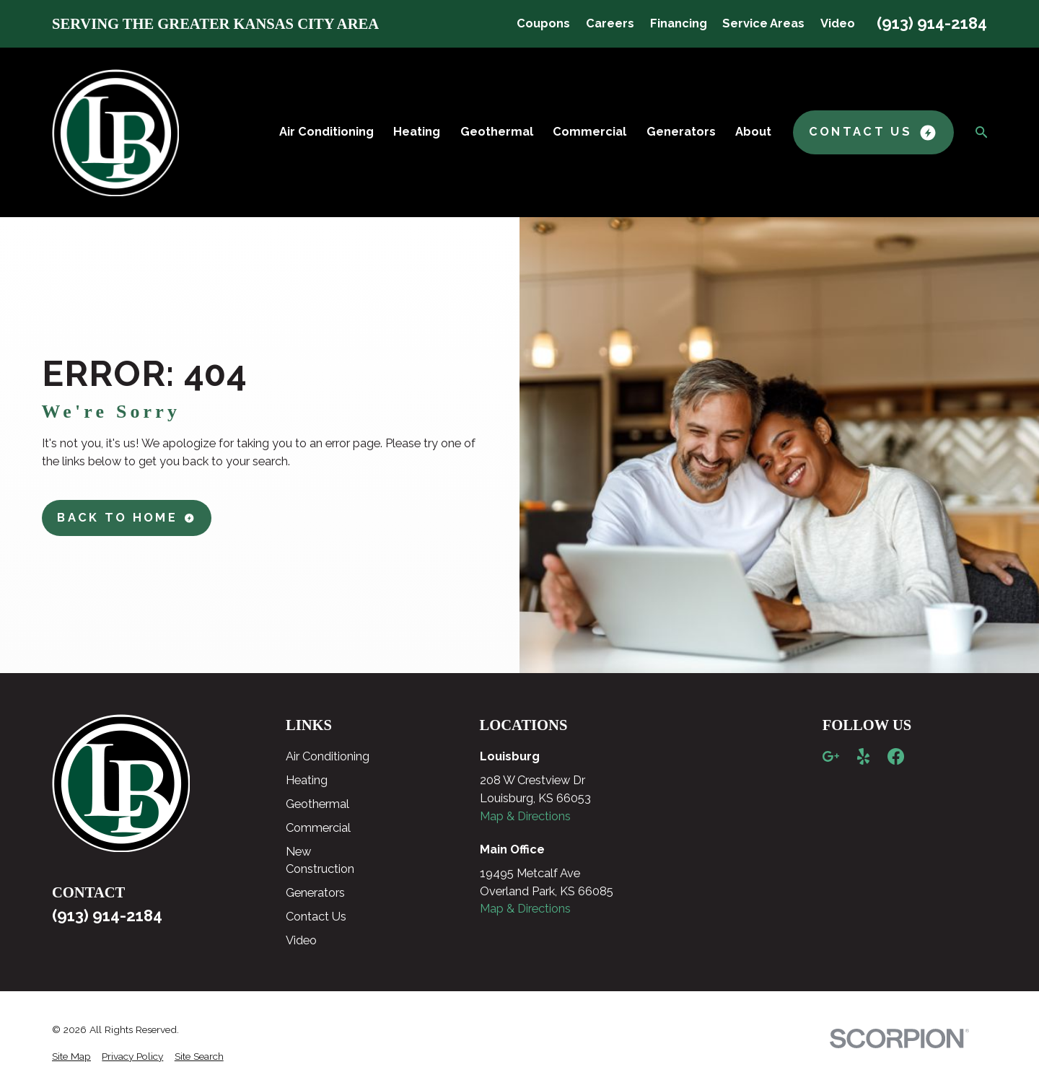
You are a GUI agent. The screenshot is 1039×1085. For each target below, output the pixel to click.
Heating (307, 780)
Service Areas (763, 23)
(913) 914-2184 (932, 23)
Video (837, 23)
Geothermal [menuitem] (496, 132)
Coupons (543, 23)
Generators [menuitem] (681, 132)
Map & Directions (525, 816)
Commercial (318, 828)
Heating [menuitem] (416, 132)
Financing (678, 23)
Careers (610, 23)
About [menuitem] (753, 132)
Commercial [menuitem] (589, 132)
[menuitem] (71, 1056)
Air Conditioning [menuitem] (326, 132)
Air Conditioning (327, 756)
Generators (315, 893)
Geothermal (317, 804)
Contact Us (316, 916)
